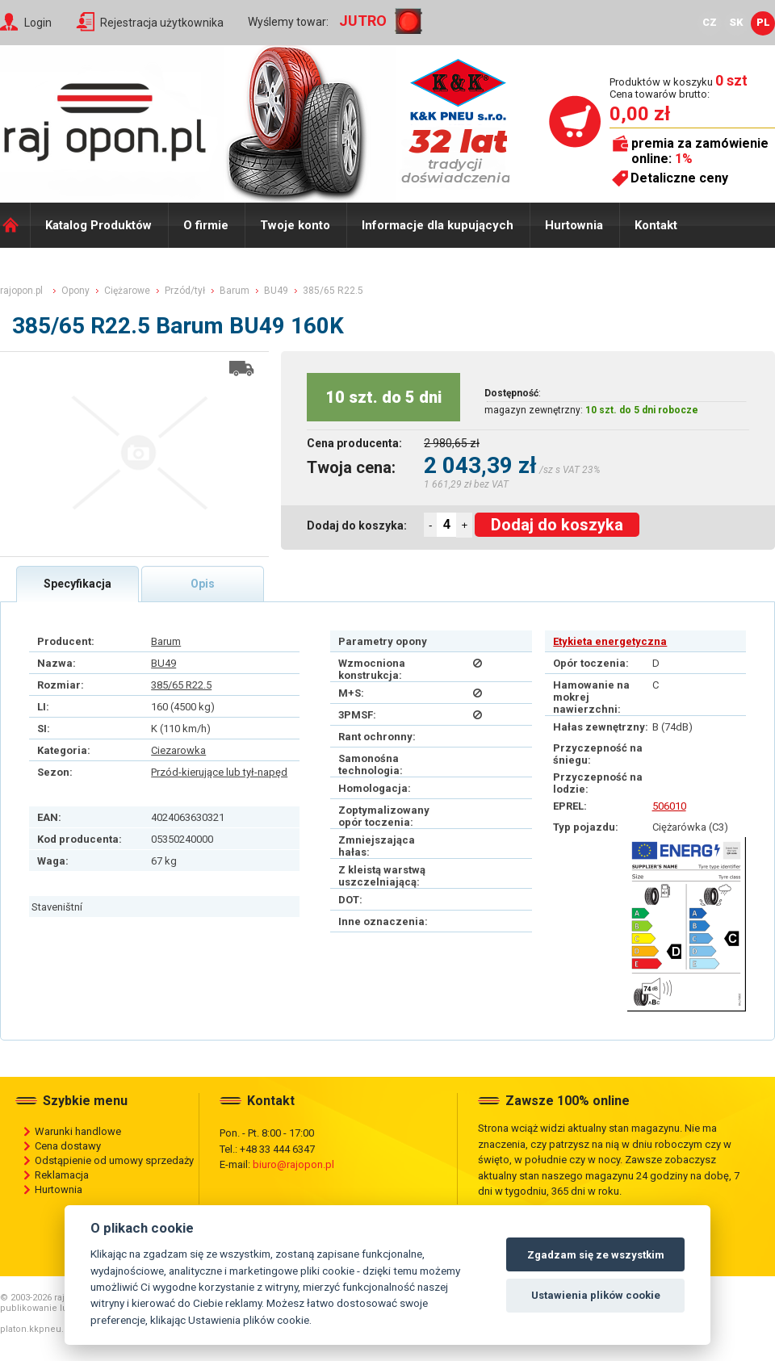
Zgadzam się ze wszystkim (595, 1255)
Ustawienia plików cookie (595, 1295)
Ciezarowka (178, 750)
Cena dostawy (68, 1146)
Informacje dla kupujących (437, 225)
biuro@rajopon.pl (293, 1164)
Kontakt (656, 225)
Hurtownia (574, 225)
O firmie (205, 225)
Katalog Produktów (98, 225)
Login (38, 22)
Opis (203, 583)
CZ (709, 22)
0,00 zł (640, 114)
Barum (166, 641)
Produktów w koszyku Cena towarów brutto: (679, 87)
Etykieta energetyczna (610, 641)
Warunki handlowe (78, 1131)
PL (763, 22)
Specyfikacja (77, 583)
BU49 (163, 663)
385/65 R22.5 (181, 685)
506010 (669, 806)
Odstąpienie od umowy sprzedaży (114, 1160)
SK (736, 22)
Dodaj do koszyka (557, 524)
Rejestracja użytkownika (162, 22)
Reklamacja (62, 1175)
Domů (15, 225)
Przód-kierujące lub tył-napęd (219, 772)
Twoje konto (295, 225)
